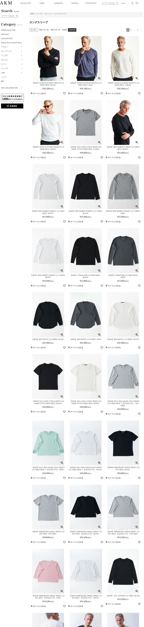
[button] (141, 30)
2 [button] (131, 30)
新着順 (64, 30)
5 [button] (137, 30)
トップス (40, 14)
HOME (32, 14)
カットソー (49, 14)
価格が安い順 (44, 30)
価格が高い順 (55, 30)
